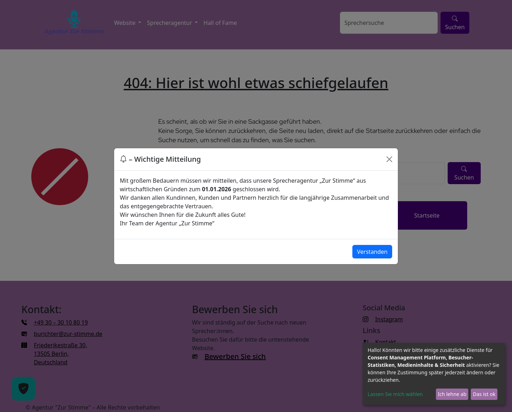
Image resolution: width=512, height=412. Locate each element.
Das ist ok (484, 394)
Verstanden (372, 252)
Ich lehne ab (452, 394)
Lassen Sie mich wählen (395, 394)
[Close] (389, 159)
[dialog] (434, 374)
